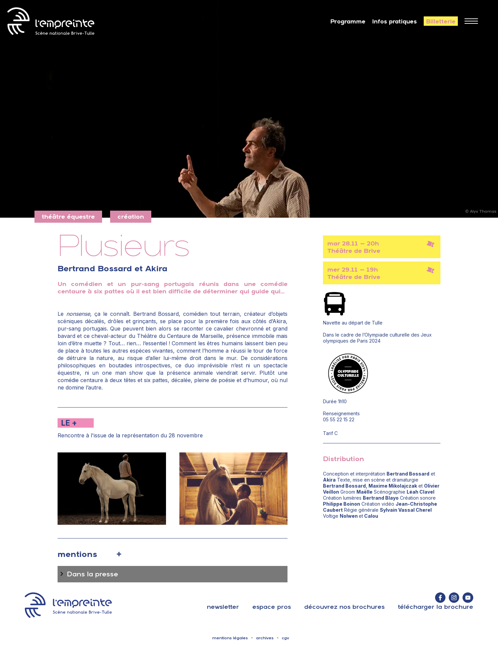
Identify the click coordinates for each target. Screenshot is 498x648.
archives (264, 638)
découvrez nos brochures (344, 606)
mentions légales (230, 638)
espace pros (271, 606)
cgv (285, 638)
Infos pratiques (394, 21)
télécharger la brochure (435, 606)
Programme (347, 21)
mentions (77, 554)
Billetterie (440, 21)
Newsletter (223, 606)
